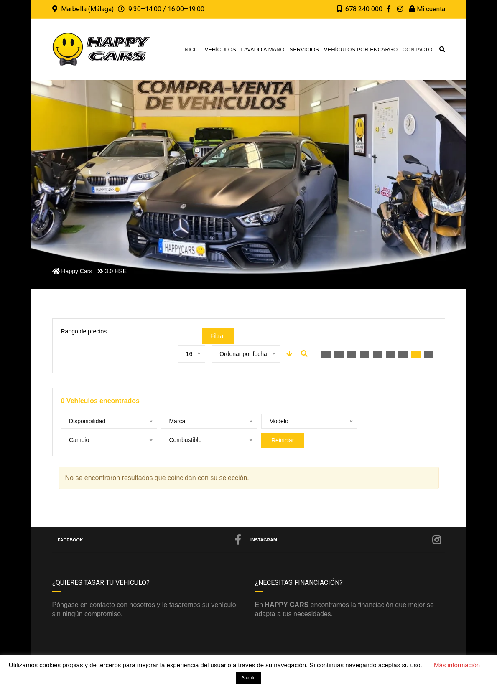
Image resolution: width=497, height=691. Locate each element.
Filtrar (217, 336)
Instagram (346, 539)
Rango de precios (84, 331)
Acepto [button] (248, 677)
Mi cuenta (427, 9)
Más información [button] (457, 664)
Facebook (150, 539)
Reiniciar (177, 440)
